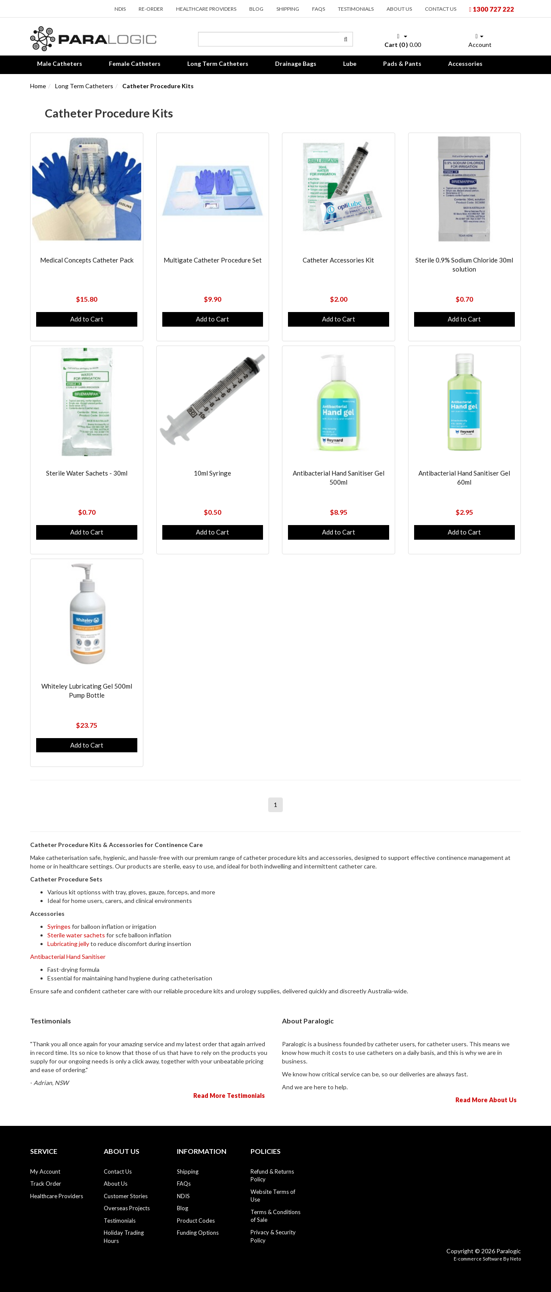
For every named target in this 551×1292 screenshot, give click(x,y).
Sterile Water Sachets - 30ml (86, 473)
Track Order (45, 1183)
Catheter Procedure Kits (158, 86)
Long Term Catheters (217, 63)
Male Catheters (59, 63)
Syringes (59, 926)
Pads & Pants (402, 63)
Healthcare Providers (206, 9)
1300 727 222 (491, 9)
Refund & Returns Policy (272, 1175)
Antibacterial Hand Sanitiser (67, 956)
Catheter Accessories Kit (338, 260)
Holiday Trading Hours (124, 1236)
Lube (349, 63)
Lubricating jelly (68, 943)
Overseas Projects (127, 1208)
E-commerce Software (478, 1258)
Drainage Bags (295, 63)
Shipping (287, 9)
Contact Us (440, 9)
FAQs (318, 9)
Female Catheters (135, 63)
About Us (399, 9)
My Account (45, 1171)
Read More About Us (486, 1099)
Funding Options (198, 1232)
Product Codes (196, 1220)
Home (38, 86)
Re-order (151, 9)
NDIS (120, 9)
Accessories (465, 63)
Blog (256, 9)
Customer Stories (126, 1196)
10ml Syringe (212, 473)
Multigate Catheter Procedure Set (213, 260)
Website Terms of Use (273, 1195)
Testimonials (356, 9)
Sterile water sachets (76, 935)
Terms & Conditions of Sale (275, 1216)
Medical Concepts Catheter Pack (86, 260)
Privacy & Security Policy (273, 1236)
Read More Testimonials (229, 1095)
